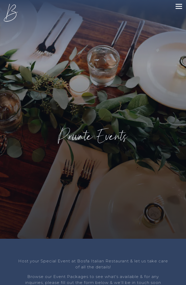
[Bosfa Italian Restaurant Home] (13, 13)
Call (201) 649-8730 (93, 269)
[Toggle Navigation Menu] (179, 6)
